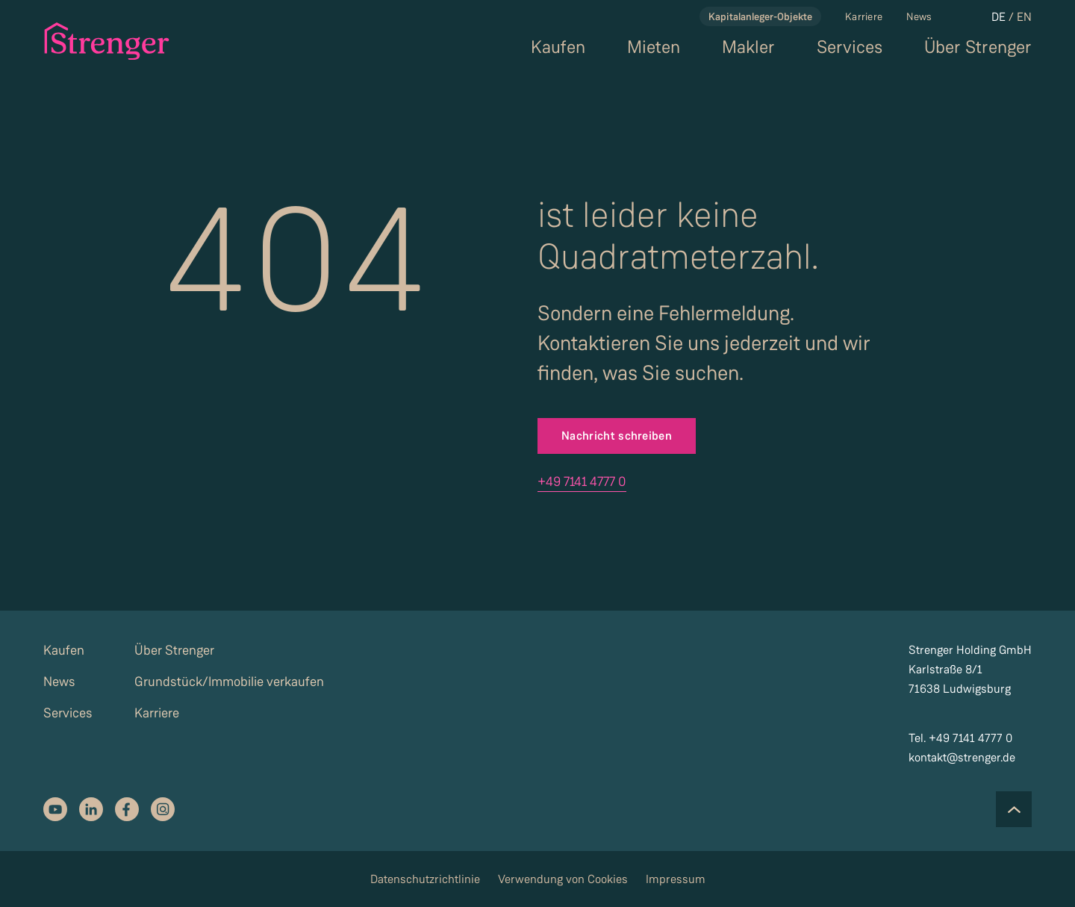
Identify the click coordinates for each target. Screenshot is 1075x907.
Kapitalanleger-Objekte (760, 16)
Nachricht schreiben (616, 435)
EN (1024, 17)
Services (849, 47)
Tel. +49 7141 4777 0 (960, 738)
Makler (748, 47)
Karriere (863, 16)
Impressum (675, 879)
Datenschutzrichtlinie (425, 879)
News (919, 16)
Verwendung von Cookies (563, 879)
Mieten (653, 47)
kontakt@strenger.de (962, 757)
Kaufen (558, 47)
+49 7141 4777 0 (582, 481)
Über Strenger (978, 47)
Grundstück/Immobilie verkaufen (229, 682)
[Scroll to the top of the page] (1014, 809)
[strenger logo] (105, 41)
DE (998, 17)
